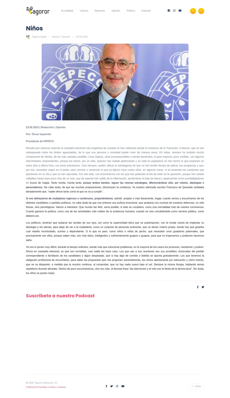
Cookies (52, 387)
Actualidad (67, 10)
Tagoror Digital (36, 36)
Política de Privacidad (36, 387)
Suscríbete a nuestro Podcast (60, 296)
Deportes (100, 10)
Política (131, 10)
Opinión (116, 10)
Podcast (146, 10)
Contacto (61, 387)
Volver (196, 386)
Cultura (84, 10)
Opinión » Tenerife (61, 36)
